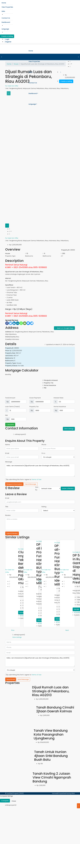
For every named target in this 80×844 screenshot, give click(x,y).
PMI (6, 415)
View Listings (69, 429)
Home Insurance (60, 406)
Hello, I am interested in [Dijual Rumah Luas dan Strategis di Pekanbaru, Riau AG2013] (40, 470)
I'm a (43, 453)
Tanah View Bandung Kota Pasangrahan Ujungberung (51, 734)
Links (3, 11)
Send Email (11, 679)
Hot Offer (15, 238)
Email (7, 453)
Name (7, 444)
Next (67, 630)
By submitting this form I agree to (23, 479)
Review (7, 515)
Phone (44, 444)
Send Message (30, 484)
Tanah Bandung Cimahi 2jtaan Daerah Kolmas (55, 709)
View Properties (7, 7)
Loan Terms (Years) (12, 406)
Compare (5, 801)
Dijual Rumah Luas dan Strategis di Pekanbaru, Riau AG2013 (50, 691)
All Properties (61, 793)
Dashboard (6, 22)
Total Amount (10, 398)
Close (14, 801)
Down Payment (35, 398)
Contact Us (6, 18)
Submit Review (12, 533)
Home (4, 3)
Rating (44, 507)
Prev (12, 630)
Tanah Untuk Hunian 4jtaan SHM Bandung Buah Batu (51, 756)
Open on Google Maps (64, 328)
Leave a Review (68, 488)
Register (7, 42)
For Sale (8, 238)
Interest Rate (58, 398)
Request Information (14, 484)
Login (6, 39)
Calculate (10, 424)
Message (8, 462)
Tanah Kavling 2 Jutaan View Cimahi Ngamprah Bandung (52, 777)
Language (5, 29)
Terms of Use (36, 479)
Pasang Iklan (70, 793)
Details (22, 612)
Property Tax (34, 406)
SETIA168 (22, 616)
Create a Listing (7, 36)
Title (6, 507)
